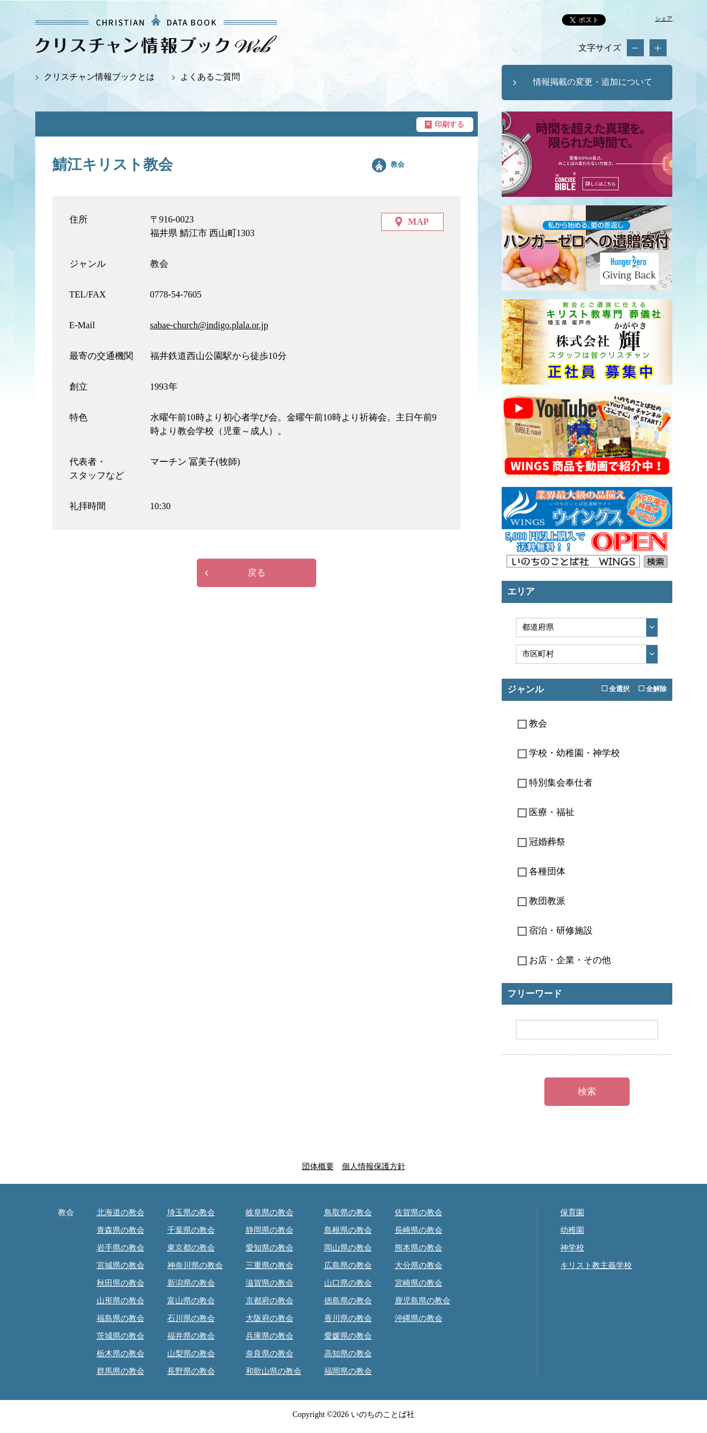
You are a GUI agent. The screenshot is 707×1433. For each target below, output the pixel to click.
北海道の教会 (120, 1212)
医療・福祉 (546, 812)
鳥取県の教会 (348, 1212)
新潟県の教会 (191, 1283)
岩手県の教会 (120, 1248)
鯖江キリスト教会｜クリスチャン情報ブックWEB (156, 33)
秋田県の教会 (120, 1283)
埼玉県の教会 (191, 1212)
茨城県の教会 (120, 1336)
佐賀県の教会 (419, 1212)
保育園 (572, 1212)
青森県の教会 (120, 1230)
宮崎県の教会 (419, 1283)
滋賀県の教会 (269, 1283)
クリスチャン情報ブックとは (99, 76)
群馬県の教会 (120, 1371)
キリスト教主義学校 (596, 1265)
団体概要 (318, 1166)
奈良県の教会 (269, 1353)
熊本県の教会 (419, 1248)
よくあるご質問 (210, 76)
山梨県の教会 (191, 1353)
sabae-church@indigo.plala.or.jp (209, 325)
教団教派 (541, 901)
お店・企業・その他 (564, 960)
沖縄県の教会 (419, 1318)
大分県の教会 (419, 1265)
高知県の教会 (348, 1353)
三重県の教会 (269, 1265)
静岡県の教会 (269, 1230)
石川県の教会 (191, 1318)
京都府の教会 (269, 1300)
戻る (256, 572)
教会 (397, 164)
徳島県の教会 (348, 1300)
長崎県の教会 (419, 1230)
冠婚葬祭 (541, 841)
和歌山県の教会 (273, 1371)
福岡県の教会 (348, 1371)
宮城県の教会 (120, 1265)
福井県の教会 (191, 1336)
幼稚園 (572, 1230)
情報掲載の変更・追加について (592, 81)
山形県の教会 (120, 1300)
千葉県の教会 (191, 1230)
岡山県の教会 (348, 1248)
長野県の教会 (191, 1371)
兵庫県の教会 (269, 1336)
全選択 (616, 689)
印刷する (449, 124)
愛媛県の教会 (348, 1336)
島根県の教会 (348, 1230)
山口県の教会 (348, 1283)
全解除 (653, 689)
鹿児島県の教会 (422, 1300)
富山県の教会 (191, 1300)
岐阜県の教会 (269, 1212)
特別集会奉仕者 (555, 782)
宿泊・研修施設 (555, 930)
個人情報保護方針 (374, 1166)
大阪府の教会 (269, 1318)
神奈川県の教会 (195, 1265)
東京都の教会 (191, 1248)
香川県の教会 (348, 1318)
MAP (418, 221)
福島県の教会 (120, 1318)
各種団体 (541, 871)
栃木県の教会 (120, 1353)
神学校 (572, 1248)
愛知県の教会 (269, 1248)
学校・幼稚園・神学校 (569, 753)
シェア (663, 18)
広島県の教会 (348, 1265)
